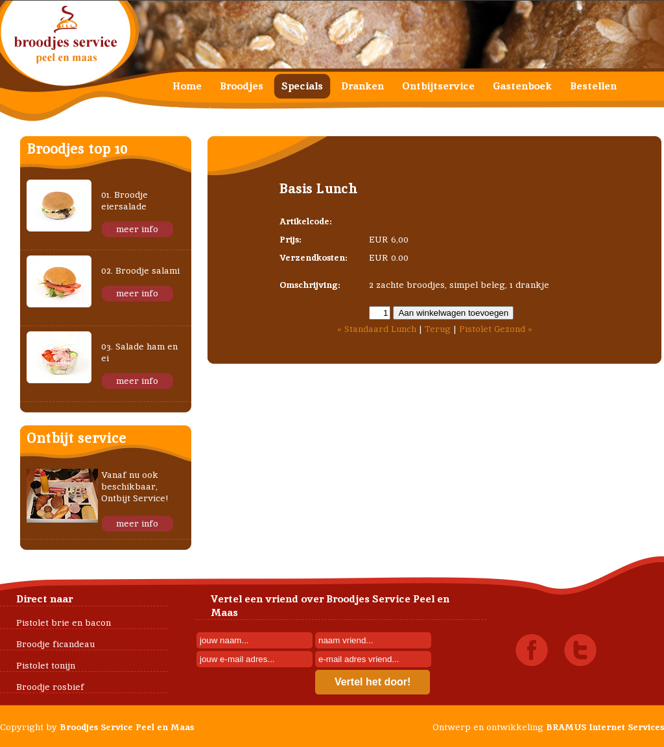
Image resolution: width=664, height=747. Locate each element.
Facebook (532, 650)
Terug (438, 329)
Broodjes (241, 86)
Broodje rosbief (50, 687)
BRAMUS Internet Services (605, 727)
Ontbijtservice (438, 86)
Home (187, 86)
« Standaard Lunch (376, 329)
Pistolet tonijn (45, 665)
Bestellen (593, 86)
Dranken (362, 86)
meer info (137, 229)
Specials (302, 86)
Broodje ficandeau (55, 644)
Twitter (580, 650)
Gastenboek (522, 86)
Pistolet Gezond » (495, 329)
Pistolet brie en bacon (63, 622)
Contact (192, 110)
